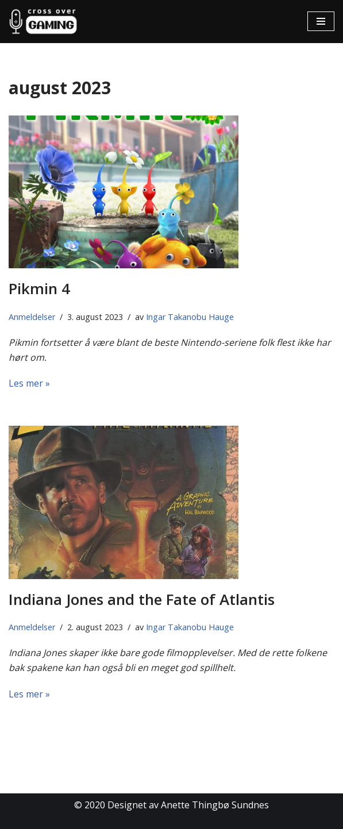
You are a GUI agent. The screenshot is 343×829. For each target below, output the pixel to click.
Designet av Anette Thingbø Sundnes (188, 805)
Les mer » (29, 383)
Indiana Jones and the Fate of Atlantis (142, 599)
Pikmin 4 (39, 288)
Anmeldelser (32, 316)
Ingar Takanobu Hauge (190, 316)
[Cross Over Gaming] (43, 21)
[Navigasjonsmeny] (320, 21)
